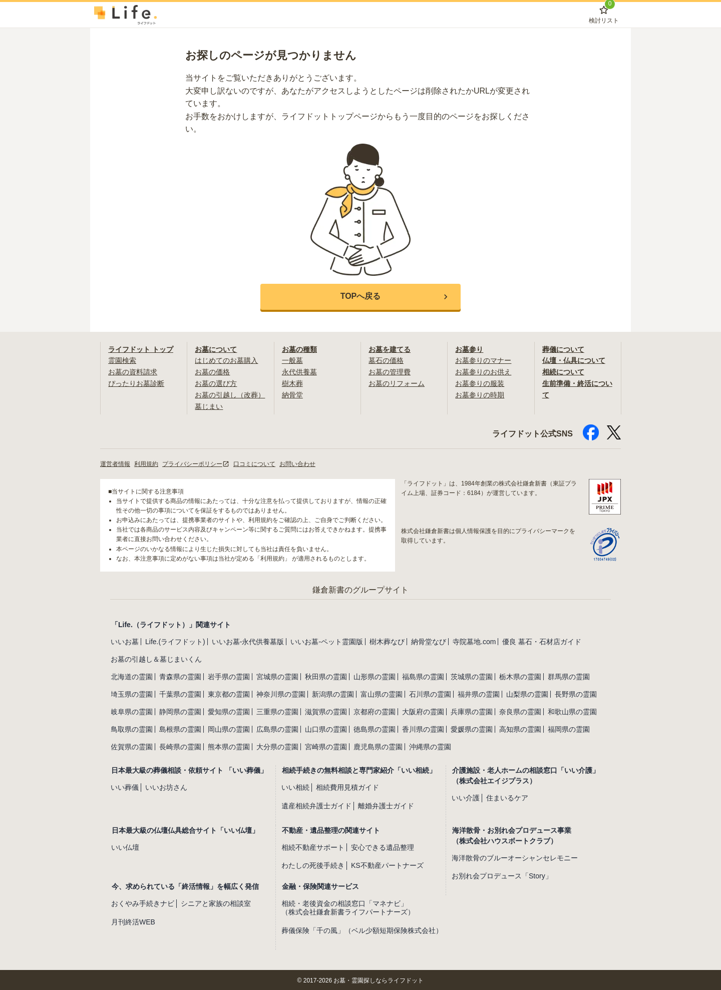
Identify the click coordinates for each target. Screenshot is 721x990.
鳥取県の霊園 (132, 728)
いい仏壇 (125, 846)
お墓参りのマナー (483, 360)
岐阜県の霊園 (132, 710)
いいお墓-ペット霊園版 (326, 640)
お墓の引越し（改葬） (230, 394)
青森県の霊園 (180, 675)
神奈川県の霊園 (280, 693)
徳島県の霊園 (374, 728)
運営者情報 (115, 462)
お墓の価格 (212, 371)
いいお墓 (125, 640)
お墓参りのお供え (483, 371)
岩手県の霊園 (229, 675)
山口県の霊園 (326, 728)
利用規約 (146, 462)
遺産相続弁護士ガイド (316, 804)
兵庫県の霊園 (472, 710)
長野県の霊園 (576, 693)
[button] (360, 297)
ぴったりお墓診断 (136, 383)
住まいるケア (507, 797)
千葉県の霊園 (180, 693)
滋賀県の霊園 (326, 710)
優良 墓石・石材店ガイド (541, 640)
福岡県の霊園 (569, 728)
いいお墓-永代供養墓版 (248, 640)
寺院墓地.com (474, 640)
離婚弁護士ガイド (386, 804)
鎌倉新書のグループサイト (360, 589)
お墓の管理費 (390, 371)
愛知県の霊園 (229, 710)
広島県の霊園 (277, 728)
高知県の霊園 (520, 728)
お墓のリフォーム (397, 383)
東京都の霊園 (229, 693)
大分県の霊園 (277, 745)
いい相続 (295, 786)
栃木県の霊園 (520, 675)
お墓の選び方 (216, 383)
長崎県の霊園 (180, 745)
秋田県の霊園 (326, 675)
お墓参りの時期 (479, 394)
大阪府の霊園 (423, 710)
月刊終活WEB (133, 921)
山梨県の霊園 (527, 693)
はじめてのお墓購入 (226, 360)
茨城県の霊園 (472, 675)
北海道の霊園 (132, 675)
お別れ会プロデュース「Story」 (502, 875)
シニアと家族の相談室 (216, 902)
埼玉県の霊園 (132, 693)
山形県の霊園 (374, 675)
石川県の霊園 (430, 693)
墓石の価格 (386, 360)
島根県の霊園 (180, 728)
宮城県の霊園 (277, 675)
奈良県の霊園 (520, 710)
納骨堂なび (428, 640)
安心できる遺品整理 (382, 846)
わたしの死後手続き (312, 864)
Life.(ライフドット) (175, 640)
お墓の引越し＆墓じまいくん (156, 658)
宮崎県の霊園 (326, 745)
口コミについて (254, 462)
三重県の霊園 (277, 710)
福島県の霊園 (423, 675)
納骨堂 (292, 394)
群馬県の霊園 (569, 675)
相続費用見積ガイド (347, 786)
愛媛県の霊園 (472, 728)
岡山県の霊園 (229, 728)
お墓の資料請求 (132, 371)
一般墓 (292, 360)
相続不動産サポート (312, 846)
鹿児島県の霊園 (378, 745)
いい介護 (466, 797)
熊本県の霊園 (229, 745)
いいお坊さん (166, 786)
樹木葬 (292, 383)
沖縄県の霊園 (430, 745)
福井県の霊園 (479, 693)
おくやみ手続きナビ (142, 902)
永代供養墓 (299, 371)
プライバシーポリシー (195, 462)
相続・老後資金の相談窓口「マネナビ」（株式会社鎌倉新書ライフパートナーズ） (348, 906)
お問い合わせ (297, 462)
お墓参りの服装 (479, 383)
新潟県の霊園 (333, 693)
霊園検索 (122, 360)
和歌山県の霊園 (572, 710)
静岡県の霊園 (180, 710)
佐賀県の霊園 (132, 745)
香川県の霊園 (423, 728)
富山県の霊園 (381, 693)
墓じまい (209, 405)
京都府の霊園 (374, 710)
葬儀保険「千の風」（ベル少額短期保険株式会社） (362, 929)
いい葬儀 (125, 786)
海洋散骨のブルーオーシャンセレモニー (515, 856)
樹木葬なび (387, 640)
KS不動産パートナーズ (387, 864)
